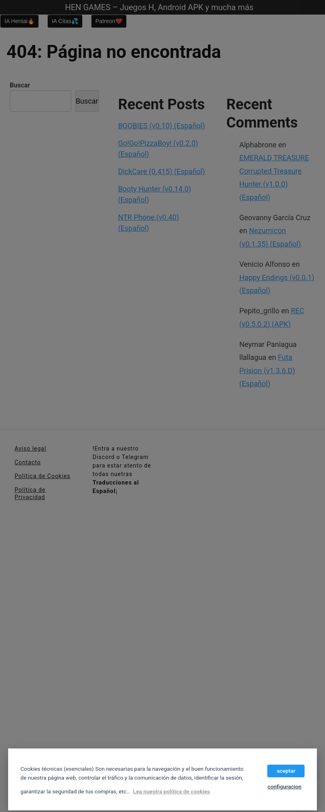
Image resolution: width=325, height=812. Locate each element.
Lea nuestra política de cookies (171, 792)
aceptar (285, 770)
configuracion (285, 786)
